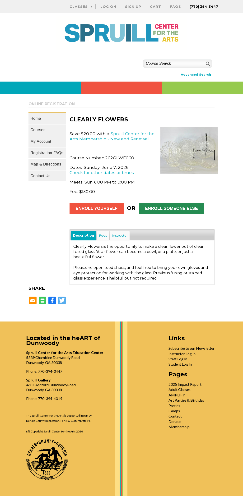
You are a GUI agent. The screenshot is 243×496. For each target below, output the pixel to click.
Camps (174, 411)
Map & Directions (45, 164)
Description (83, 235)
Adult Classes (179, 389)
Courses (37, 130)
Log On (108, 7)
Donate (174, 421)
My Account (40, 141)
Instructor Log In (182, 353)
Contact (175, 416)
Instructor (120, 235)
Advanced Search (196, 74)
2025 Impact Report (184, 384)
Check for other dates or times (102, 172)
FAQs (175, 7)
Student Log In (180, 364)
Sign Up (133, 7)
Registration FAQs (46, 153)
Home (35, 118)
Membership (179, 426)
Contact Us (40, 176)
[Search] (207, 63)
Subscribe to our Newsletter (191, 348)
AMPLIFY (176, 395)
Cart (155, 7)
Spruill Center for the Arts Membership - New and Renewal (112, 136)
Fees (103, 235)
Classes (79, 7)
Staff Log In (177, 359)
